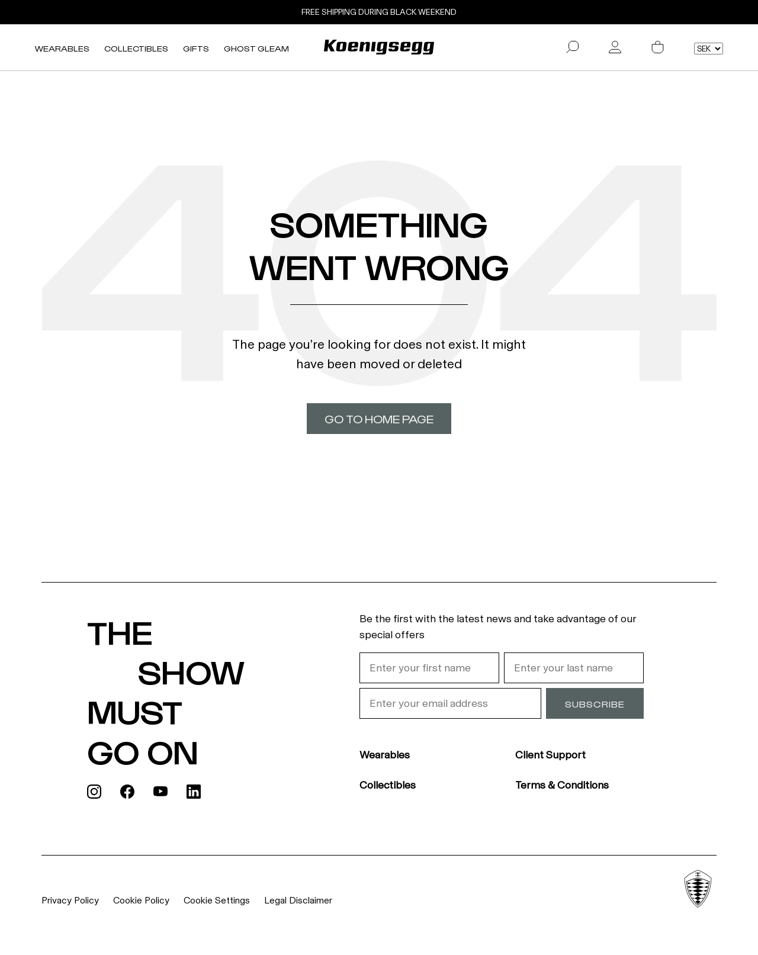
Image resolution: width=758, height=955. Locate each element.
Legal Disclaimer (298, 900)
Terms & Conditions (562, 785)
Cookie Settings (217, 900)
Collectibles (136, 48)
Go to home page (379, 418)
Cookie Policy (141, 900)
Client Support (550, 754)
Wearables (62, 48)
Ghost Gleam (256, 48)
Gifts (196, 48)
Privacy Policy (70, 900)
